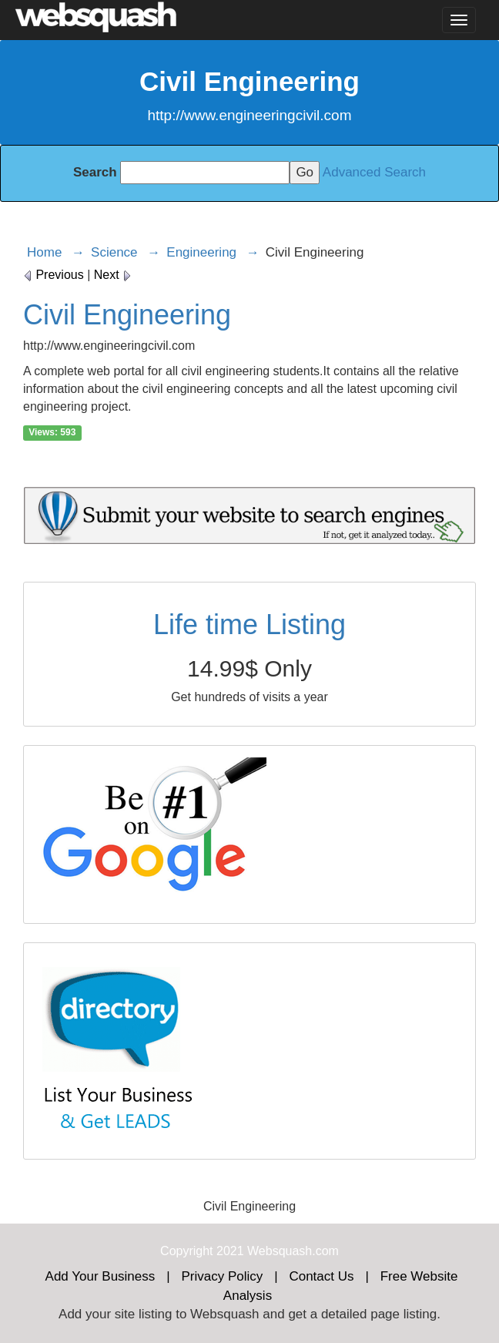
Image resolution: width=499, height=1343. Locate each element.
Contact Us (321, 1276)
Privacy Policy (222, 1276)
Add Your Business (100, 1276)
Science (114, 252)
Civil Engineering (127, 315)
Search (95, 172)
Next (113, 274)
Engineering (201, 252)
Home (44, 252)
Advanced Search (374, 172)
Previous (53, 274)
